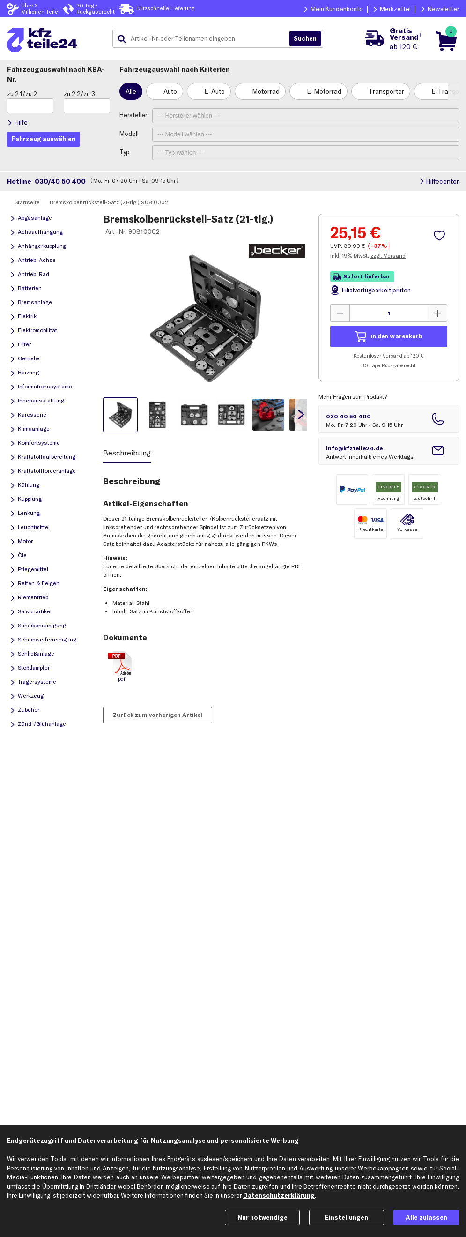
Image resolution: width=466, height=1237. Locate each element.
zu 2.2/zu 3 (79, 93)
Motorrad (266, 91)
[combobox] (204, 39)
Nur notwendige (262, 1217)
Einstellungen (346, 1217)
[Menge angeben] (389, 313)
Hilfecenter (442, 181)
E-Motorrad (324, 91)
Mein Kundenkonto (337, 9)
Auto (170, 91)
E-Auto (214, 91)
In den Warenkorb (396, 336)
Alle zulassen (426, 1217)
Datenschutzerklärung (279, 1195)
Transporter (386, 91)
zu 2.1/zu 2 (22, 93)
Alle (131, 91)
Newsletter (443, 9)
